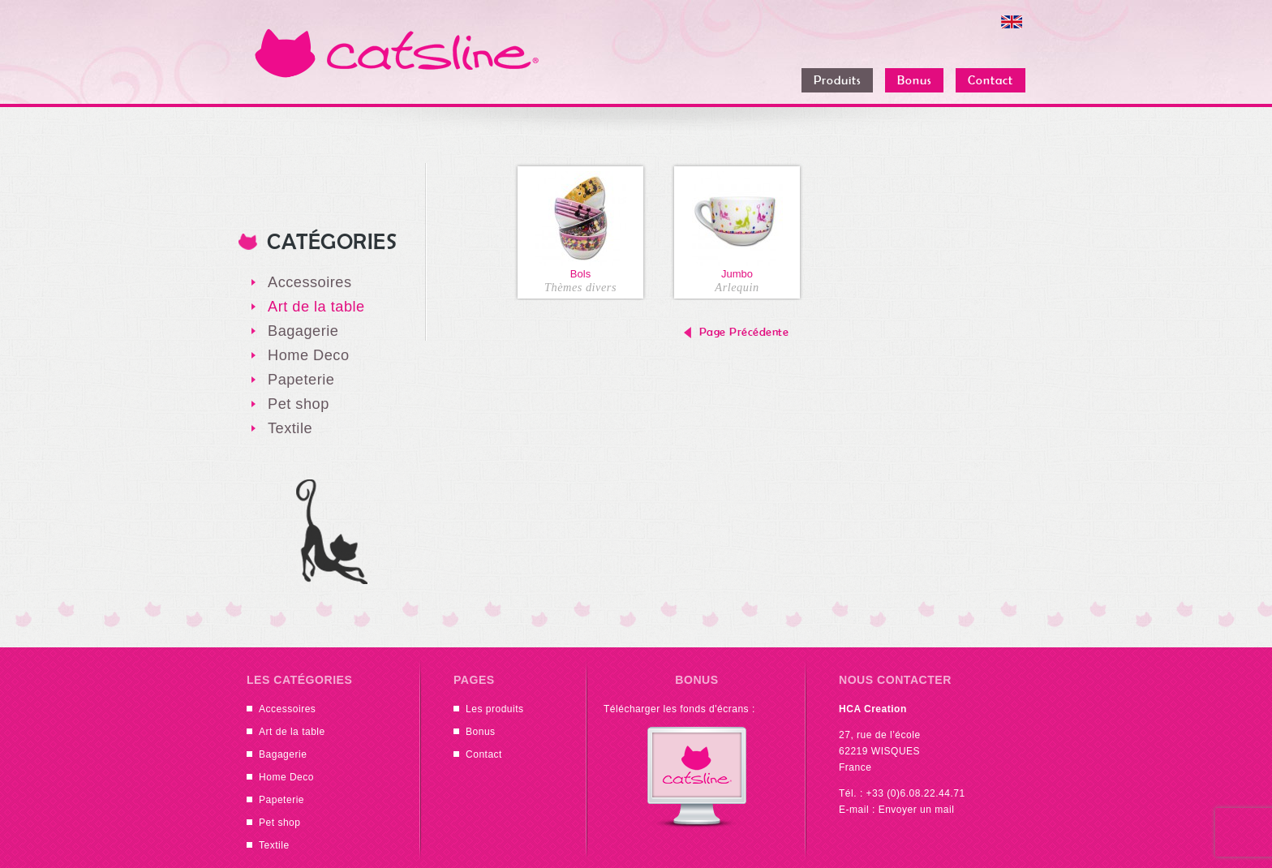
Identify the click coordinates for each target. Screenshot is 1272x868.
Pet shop (298, 404)
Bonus (481, 731)
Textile (290, 428)
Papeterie (301, 380)
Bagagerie (303, 331)
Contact (484, 754)
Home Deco (309, 355)
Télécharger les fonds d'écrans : (679, 709)
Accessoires (310, 282)
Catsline (397, 52)
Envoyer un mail (917, 809)
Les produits (495, 709)
